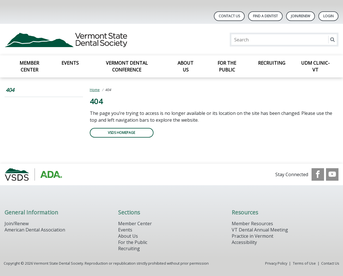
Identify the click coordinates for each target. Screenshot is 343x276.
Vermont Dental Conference (127, 66)
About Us (185, 66)
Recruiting (271, 63)
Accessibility (244, 242)
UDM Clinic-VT (315, 66)
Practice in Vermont (252, 236)
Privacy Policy (276, 263)
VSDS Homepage (121, 132)
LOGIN (328, 16)
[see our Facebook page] (318, 174)
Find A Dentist (265, 16)
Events (70, 63)
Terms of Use (304, 263)
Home (95, 89)
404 (10, 90)
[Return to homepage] (78, 40)
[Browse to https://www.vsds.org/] (33, 174)
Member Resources (252, 223)
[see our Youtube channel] (332, 174)
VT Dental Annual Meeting (260, 230)
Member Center (29, 66)
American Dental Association (35, 230)
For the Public (227, 66)
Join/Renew (300, 16)
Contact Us (229, 16)
